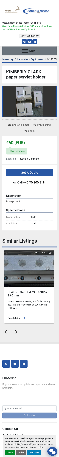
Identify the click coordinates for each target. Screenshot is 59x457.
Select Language (28, 35)
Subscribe (29, 415)
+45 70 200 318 (34, 182)
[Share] (29, 131)
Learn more (34, 452)
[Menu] (25, 51)
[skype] (24, 41)
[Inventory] (7, 59)
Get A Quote (29, 172)
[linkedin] (34, 41)
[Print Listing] (42, 125)
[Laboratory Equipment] (30, 59)
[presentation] (7, 332)
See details (14, 318)
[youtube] (29, 41)
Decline (21, 452)
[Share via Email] (18, 125)
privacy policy (37, 447)
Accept (10, 452)
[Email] (29, 408)
